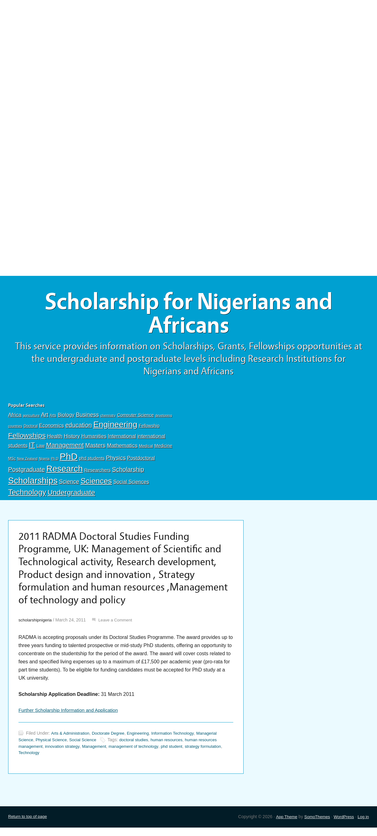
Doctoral (30, 429)
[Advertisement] (188, 46)
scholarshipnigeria (36, 627)
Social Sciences (131, 484)
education (78, 428)
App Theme (282, 825)
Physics (116, 460)
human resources (174, 747)
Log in (363, 825)
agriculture (31, 418)
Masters (95, 448)
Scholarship (128, 472)
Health (54, 439)
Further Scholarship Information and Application (71, 718)
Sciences (96, 483)
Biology (66, 417)
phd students (92, 461)
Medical (146, 449)
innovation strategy (65, 754)
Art (44, 417)
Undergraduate (71, 495)
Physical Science (53, 747)
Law (40, 448)
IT (32, 448)
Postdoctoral (141, 461)
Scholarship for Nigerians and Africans (188, 315)
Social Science (86, 747)
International (122, 439)
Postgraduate (26, 472)
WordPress (342, 825)
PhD (69, 459)
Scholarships (33, 483)
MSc (12, 461)
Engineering (115, 427)
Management (65, 448)
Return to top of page (28, 825)
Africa (14, 418)
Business (87, 417)
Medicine (163, 448)
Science (69, 484)
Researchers (97, 472)
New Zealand (27, 461)
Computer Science (135, 417)
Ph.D (55, 461)
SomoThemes (314, 825)
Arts (53, 418)
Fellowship (149, 428)
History (72, 439)
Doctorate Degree (111, 741)
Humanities (93, 439)
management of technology (140, 754)
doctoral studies (139, 747)
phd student (180, 754)
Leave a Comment (118, 627)
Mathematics (122, 448)
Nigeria (44, 461)
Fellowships (27, 438)
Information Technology (180, 741)
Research (64, 471)
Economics (51, 428)
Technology (27, 495)
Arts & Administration (71, 741)
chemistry (108, 418)
